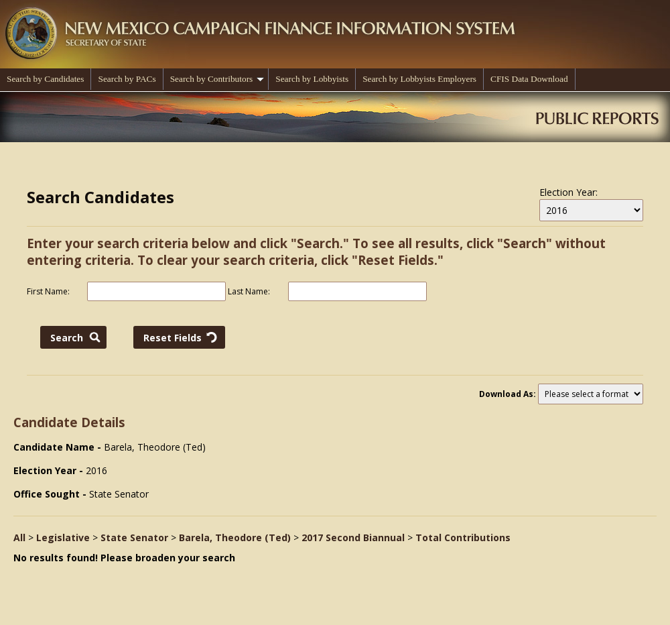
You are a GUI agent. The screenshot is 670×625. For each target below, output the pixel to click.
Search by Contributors (217, 79)
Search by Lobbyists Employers (419, 79)
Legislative (63, 537)
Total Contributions (463, 537)
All (19, 537)
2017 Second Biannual (353, 537)
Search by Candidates (45, 79)
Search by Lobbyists (311, 79)
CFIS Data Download (529, 79)
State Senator (134, 537)
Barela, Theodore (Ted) (235, 537)
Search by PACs (126, 79)
